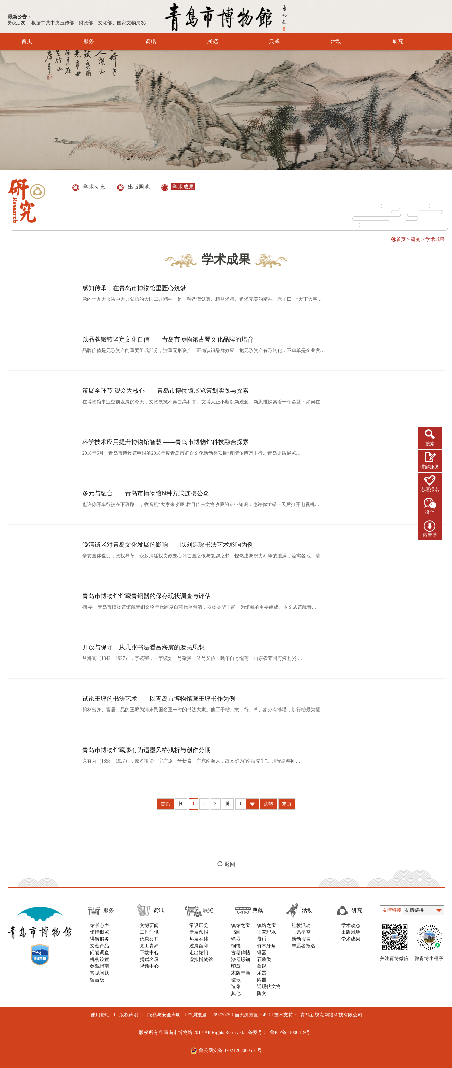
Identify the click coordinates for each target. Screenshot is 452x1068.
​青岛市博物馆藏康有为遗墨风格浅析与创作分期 (146, 750)
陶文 (261, 993)
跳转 (268, 803)
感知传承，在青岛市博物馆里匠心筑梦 (134, 288)
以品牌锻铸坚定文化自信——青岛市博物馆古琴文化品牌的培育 (168, 339)
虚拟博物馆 (201, 959)
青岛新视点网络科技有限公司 (331, 1014)
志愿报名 (429, 489)
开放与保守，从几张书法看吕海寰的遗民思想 (143, 647)
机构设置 (99, 959)
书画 (236, 932)
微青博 (430, 535)
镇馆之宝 (240, 925)
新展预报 (198, 932)
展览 (203, 41)
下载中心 (149, 952)
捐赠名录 (149, 959)
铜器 (261, 952)
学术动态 (350, 925)
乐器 (261, 973)
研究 (389, 41)
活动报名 (301, 939)
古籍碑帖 (240, 952)
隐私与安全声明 (164, 1014)
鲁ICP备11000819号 (290, 1032)
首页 (26, 41)
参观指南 (99, 966)
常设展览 (198, 925)
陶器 (261, 979)
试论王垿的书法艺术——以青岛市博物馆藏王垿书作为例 (158, 698)
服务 (79, 41)
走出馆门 (198, 952)
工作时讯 (149, 932)
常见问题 (99, 973)
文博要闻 (149, 925)
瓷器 (236, 939)
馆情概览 (99, 932)
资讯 (141, 41)
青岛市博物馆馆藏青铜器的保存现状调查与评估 (146, 596)
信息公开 (149, 939)
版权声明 (128, 1014)
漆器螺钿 (240, 959)
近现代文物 (269, 986)
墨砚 (261, 966)
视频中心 (149, 966)
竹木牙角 (266, 945)
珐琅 (236, 979)
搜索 (430, 444)
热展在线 (198, 939)
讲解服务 (429, 466)
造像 (236, 986)
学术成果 (435, 239)
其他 (236, 993)
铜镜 (236, 945)
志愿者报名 (303, 945)
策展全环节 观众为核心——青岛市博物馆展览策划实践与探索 (165, 390)
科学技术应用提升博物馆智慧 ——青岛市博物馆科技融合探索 (165, 442)
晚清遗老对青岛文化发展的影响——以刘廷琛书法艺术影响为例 (168, 544)
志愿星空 (301, 932)
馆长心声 (99, 925)
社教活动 (301, 925)
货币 (261, 939)
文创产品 (99, 945)
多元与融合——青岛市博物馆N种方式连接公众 (145, 493)
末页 (287, 803)
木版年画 (240, 973)
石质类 (264, 959)
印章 (236, 966)
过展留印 (198, 945)
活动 (327, 41)
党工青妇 (149, 945)
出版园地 (350, 932)
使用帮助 (100, 1014)
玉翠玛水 (266, 932)
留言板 (97, 979)
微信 (430, 512)
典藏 (265, 41)
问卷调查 (99, 952)
